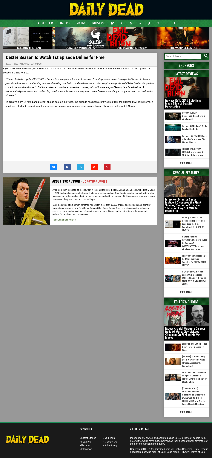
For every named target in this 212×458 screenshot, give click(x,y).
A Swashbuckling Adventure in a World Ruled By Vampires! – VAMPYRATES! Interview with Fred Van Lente (194, 243)
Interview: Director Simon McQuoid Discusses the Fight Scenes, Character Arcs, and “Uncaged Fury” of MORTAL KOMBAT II (183, 205)
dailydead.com (162, 449)
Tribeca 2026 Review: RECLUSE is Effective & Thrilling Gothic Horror (192, 152)
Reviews (81, 23)
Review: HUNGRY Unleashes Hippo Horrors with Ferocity (193, 116)
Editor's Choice (186, 301)
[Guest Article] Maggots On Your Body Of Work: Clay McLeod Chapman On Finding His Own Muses (185, 333)
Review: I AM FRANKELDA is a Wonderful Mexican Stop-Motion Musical (194, 139)
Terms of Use (198, 452)
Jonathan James (32, 64)
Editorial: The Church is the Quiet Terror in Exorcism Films (194, 347)
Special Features (186, 172)
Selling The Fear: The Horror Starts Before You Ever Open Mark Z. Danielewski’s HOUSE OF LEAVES (193, 223)
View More (186, 163)
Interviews (98, 23)
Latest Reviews (186, 73)
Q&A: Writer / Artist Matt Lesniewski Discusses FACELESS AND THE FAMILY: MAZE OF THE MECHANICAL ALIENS (194, 278)
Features (65, 23)
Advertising (111, 445)
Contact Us (111, 441)
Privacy (185, 452)
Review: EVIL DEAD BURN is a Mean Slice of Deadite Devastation (183, 103)
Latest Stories (45, 23)
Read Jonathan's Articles (64, 220)
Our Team (110, 438)
